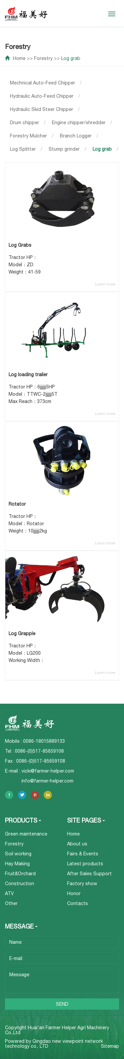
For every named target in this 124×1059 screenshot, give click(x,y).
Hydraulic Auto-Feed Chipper (41, 96)
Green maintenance (26, 833)
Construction (19, 883)
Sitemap (110, 1046)
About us (77, 843)
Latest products (85, 863)
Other (11, 903)
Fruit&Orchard (20, 873)
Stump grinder (64, 149)
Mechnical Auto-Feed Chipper (42, 82)
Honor (74, 893)
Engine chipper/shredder (78, 122)
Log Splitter (23, 149)
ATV (9, 893)
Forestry (43, 58)
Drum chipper (24, 122)
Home (19, 58)
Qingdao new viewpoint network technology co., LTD (54, 1043)
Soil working (18, 853)
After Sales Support (89, 873)
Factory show (82, 883)
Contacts (77, 903)
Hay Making (17, 863)
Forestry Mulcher (28, 135)
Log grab (70, 58)
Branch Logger (76, 135)
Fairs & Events (82, 853)
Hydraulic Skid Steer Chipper (41, 109)
